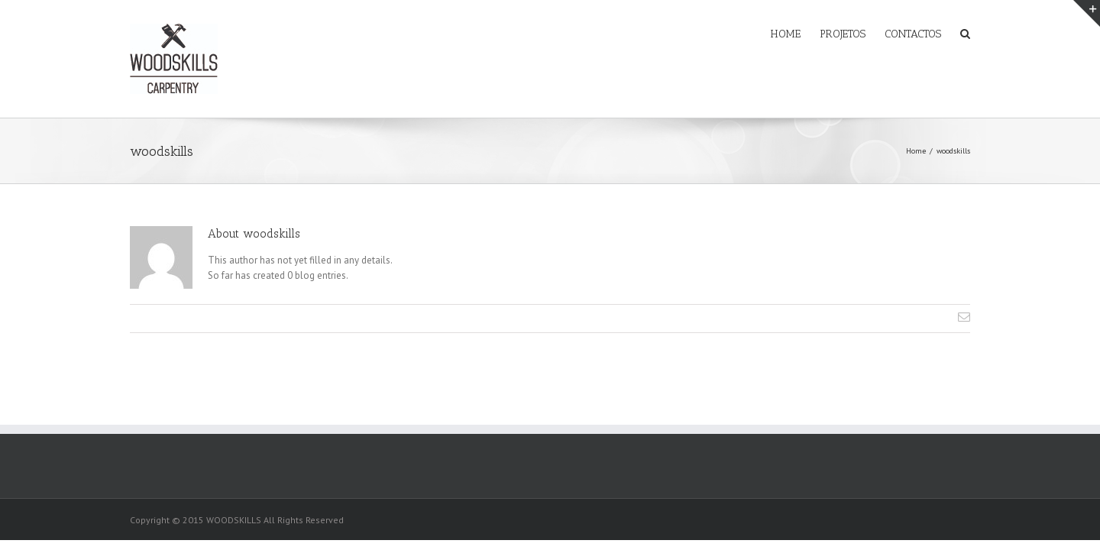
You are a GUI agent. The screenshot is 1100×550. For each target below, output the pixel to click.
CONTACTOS (897, 34)
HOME (740, 34)
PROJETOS (812, 34)
